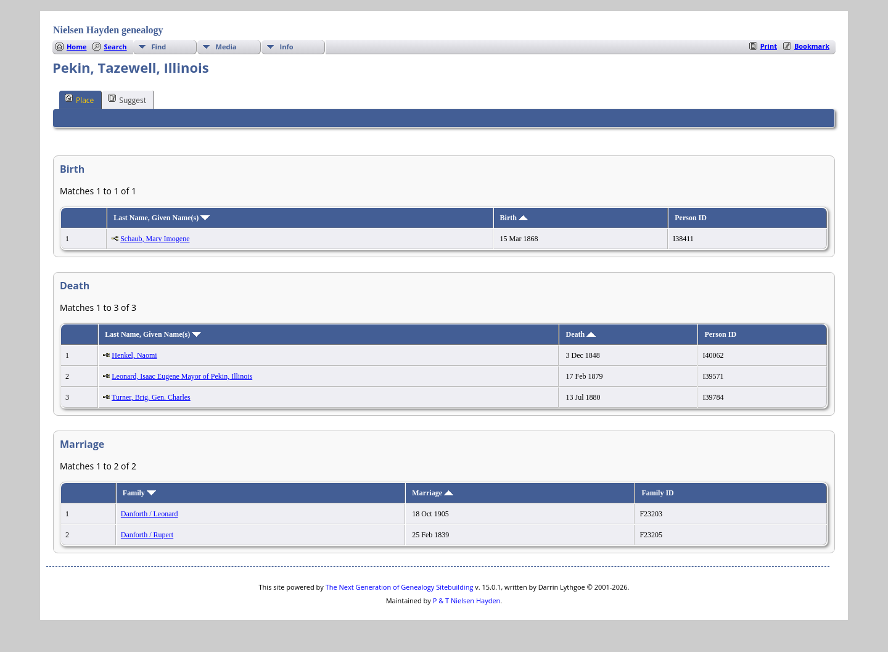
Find (159, 46)
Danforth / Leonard (149, 514)
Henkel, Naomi (134, 355)
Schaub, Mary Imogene (154, 238)
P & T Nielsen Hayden (467, 600)
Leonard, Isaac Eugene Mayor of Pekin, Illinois (182, 376)
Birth (514, 217)
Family (139, 493)
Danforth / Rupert (147, 534)
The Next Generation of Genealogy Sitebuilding (400, 587)
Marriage (432, 493)
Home (77, 46)
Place (79, 99)
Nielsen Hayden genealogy (108, 30)
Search (115, 46)
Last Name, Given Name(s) (161, 217)
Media (226, 46)
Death (580, 334)
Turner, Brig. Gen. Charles (151, 397)
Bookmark (811, 46)
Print (768, 46)
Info (287, 46)
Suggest (127, 99)
